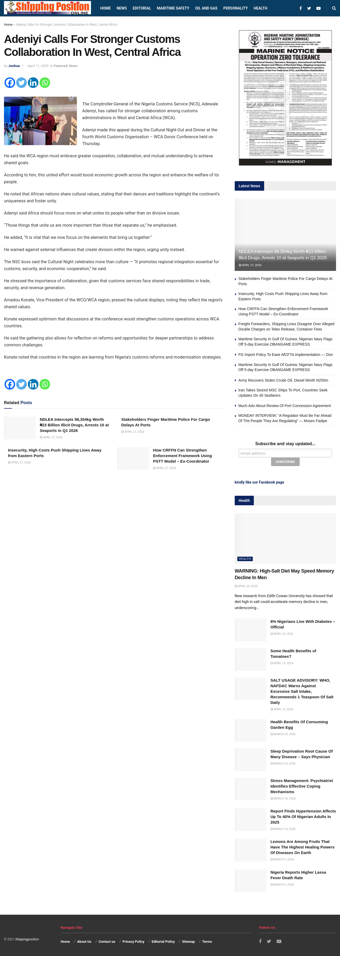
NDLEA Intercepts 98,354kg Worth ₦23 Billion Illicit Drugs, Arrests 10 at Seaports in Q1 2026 (74, 425)
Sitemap (188, 942)
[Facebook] (10, 82)
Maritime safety (173, 8)
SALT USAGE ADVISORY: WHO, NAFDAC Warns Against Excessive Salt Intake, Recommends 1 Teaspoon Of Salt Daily (302, 691)
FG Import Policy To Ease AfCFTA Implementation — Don (285, 354)
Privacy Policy (133, 942)
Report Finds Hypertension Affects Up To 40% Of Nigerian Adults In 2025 (303, 816)
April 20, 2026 (246, 586)
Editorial (142, 8)
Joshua (14, 66)
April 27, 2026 (51, 437)
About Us (84, 942)
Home (105, 8)
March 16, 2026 (283, 798)
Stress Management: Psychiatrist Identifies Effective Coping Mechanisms (302, 786)
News (122, 8)
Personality (235, 8)
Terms (207, 942)
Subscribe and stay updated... (285, 443)
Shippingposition (27, 939)
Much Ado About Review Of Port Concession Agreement (284, 406)
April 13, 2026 (282, 663)
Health (260, 8)
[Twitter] (21, 82)
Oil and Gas (206, 8)
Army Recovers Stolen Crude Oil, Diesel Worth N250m (283, 380)
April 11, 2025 (38, 66)
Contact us (107, 942)
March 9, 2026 (282, 859)
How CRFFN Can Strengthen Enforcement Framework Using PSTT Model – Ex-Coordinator (182, 455)
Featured (61, 66)
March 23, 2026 (283, 734)
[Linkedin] (33, 82)
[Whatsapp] (45, 82)
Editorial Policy (163, 942)
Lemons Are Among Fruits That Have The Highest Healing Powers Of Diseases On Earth (303, 847)
